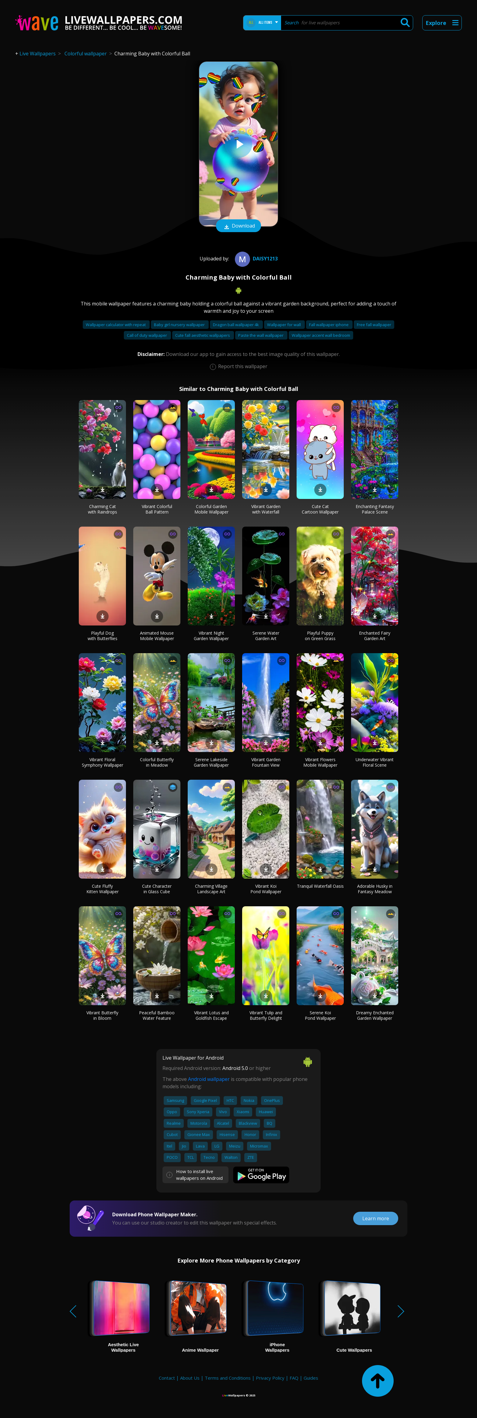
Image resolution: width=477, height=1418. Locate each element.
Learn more (375, 1218)
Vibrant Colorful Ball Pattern (157, 509)
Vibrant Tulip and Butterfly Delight (265, 1015)
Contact (167, 1378)
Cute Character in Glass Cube (157, 888)
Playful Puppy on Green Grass (320, 635)
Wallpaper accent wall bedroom (321, 335)
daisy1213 (255, 258)
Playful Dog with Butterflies (102, 635)
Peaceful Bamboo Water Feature (157, 1015)
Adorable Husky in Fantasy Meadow (374, 888)
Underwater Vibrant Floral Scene (375, 762)
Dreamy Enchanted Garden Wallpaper (375, 1015)
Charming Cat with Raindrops (102, 509)
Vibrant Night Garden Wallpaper (211, 635)
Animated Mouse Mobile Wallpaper (157, 635)
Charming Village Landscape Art (211, 888)
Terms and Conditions (228, 1378)
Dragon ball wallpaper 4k (236, 324)
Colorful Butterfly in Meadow (157, 762)
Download (238, 226)
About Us (190, 1378)
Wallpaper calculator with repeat (116, 324)
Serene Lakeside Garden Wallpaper (211, 762)
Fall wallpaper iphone (329, 324)
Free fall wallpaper (374, 324)
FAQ (294, 1378)
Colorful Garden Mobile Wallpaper (211, 509)
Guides (311, 1378)
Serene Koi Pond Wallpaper (320, 1015)
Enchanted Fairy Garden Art (374, 635)
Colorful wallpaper (85, 53)
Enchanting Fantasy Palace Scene (375, 509)
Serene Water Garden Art (265, 635)
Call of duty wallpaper (147, 335)
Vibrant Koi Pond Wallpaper (265, 888)
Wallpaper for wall (284, 324)
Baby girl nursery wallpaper (180, 324)
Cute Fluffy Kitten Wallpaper (102, 888)
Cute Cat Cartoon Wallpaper (320, 509)
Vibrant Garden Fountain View (265, 762)
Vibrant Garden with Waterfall (265, 509)
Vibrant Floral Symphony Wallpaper (102, 762)
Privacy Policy (270, 1378)
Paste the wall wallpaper (261, 335)
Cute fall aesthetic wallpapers (203, 335)
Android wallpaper (209, 1079)
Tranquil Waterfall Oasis (320, 886)
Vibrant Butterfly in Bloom (102, 1015)
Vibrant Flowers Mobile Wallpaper (320, 762)
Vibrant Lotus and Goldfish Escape (211, 1015)
